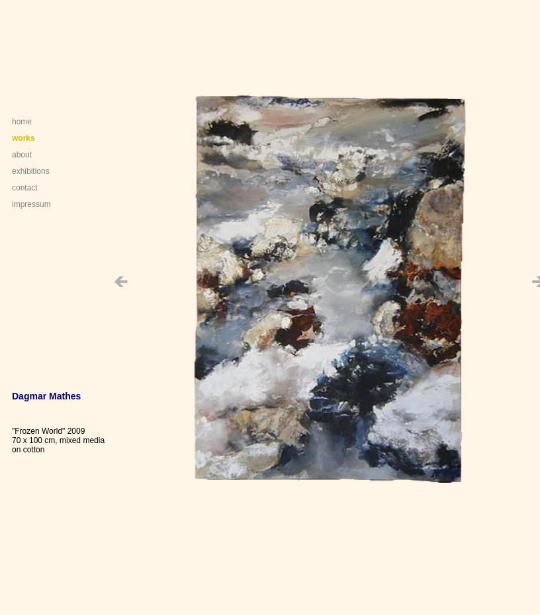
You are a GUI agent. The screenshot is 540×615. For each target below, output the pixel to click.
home (22, 121)
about (22, 154)
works (23, 138)
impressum (31, 204)
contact (25, 187)
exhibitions (31, 171)
